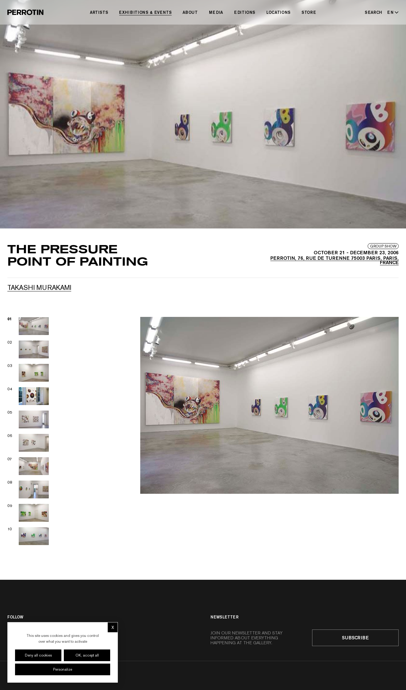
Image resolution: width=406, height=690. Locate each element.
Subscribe (355, 638)
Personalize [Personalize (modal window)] (62, 669)
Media (216, 12)
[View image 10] (28, 536)
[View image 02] (28, 349)
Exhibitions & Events (145, 12)
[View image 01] (28, 326)
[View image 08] (28, 489)
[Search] (373, 12)
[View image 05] (28, 419)
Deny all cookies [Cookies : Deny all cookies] (38, 655)
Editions (244, 12)
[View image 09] (28, 513)
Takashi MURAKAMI (39, 287)
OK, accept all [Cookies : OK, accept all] (87, 655)
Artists (99, 12)
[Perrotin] (25, 12)
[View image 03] (28, 373)
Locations (278, 12)
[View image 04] (28, 396)
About (190, 12)
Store (309, 12)
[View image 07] (28, 466)
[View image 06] (28, 443)
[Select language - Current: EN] (392, 12)
